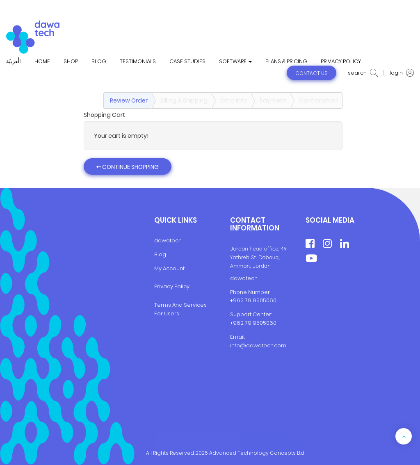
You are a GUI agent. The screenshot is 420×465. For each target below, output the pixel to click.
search (363, 73)
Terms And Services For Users (180, 309)
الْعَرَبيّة (13, 61)
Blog (160, 254)
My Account (169, 268)
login (402, 73)
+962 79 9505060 (253, 300)
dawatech (168, 240)
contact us (311, 73)
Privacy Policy (171, 286)
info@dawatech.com (258, 345)
